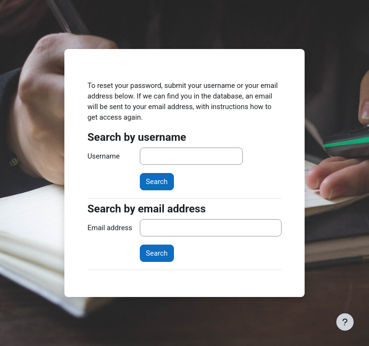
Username (103, 156)
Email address (109, 227)
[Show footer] (345, 322)
